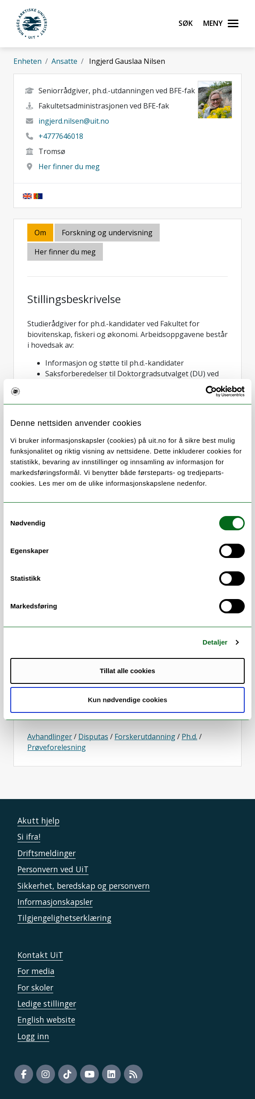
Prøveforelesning (56, 747)
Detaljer (215, 642)
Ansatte (64, 61)
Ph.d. (189, 736)
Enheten (27, 61)
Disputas (93, 736)
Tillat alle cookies (127, 670)
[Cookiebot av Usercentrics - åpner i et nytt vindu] (205, 391)
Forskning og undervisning (107, 232)
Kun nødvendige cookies (127, 700)
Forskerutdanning (145, 736)
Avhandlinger (49, 736)
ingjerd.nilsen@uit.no (73, 121)
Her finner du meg (69, 166)
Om (40, 232)
